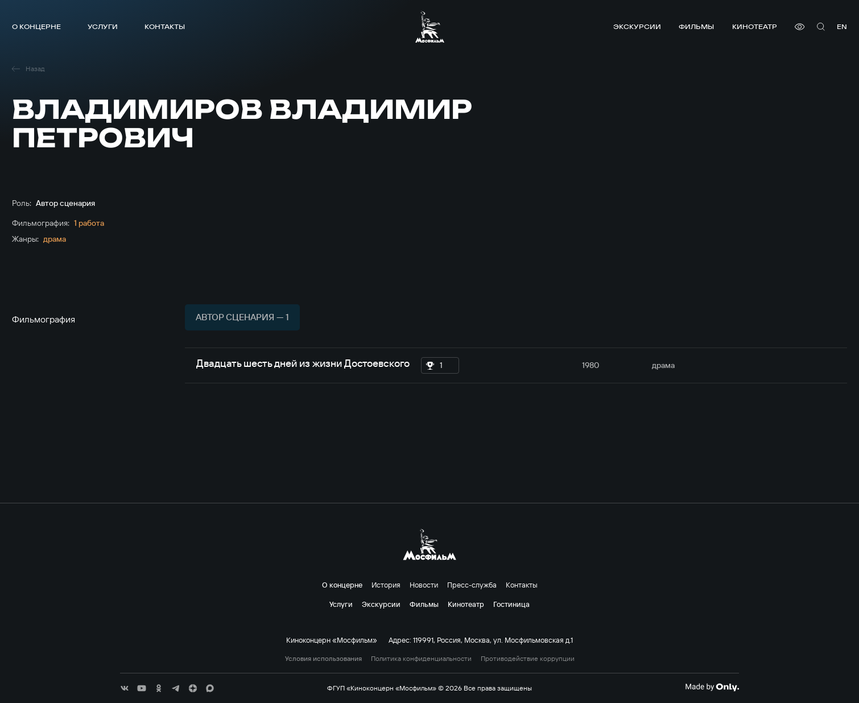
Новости (424, 584)
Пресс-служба (472, 584)
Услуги (103, 26)
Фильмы (696, 26)
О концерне (36, 26)
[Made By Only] (712, 687)
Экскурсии (637, 26)
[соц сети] (124, 688)
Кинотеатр (754, 26)
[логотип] (429, 27)
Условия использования (323, 659)
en (842, 26)
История (385, 584)
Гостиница (511, 604)
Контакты (164, 26)
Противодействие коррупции (528, 659)
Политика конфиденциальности (421, 659)
